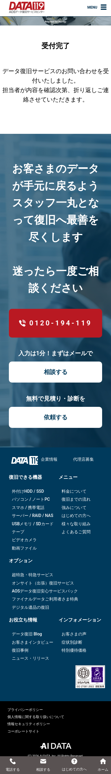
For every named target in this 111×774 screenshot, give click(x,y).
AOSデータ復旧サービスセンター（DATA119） (26, 7)
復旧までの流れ (76, 499)
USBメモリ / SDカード (33, 523)
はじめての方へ (76, 515)
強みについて (74, 507)
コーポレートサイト (23, 731)
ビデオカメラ (24, 539)
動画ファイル (24, 548)
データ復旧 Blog (27, 634)
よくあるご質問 (76, 531)
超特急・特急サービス (32, 574)
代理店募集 (83, 459)
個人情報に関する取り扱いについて (35, 717)
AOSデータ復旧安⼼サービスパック (45, 591)
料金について (74, 491)
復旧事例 (20, 650)
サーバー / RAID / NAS (32, 515)
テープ (18, 531)
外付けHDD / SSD (28, 491)
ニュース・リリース (30, 658)
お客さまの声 (74, 634)
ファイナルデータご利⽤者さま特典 (45, 599)
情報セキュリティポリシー (28, 724)
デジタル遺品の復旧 (30, 607)
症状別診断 (72, 642)
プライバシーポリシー (25, 710)
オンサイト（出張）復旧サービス (43, 583)
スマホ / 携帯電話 (28, 507)
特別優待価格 (74, 650)
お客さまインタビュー (32, 642)
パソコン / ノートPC (31, 499)
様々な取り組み (76, 523)
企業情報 (49, 459)
